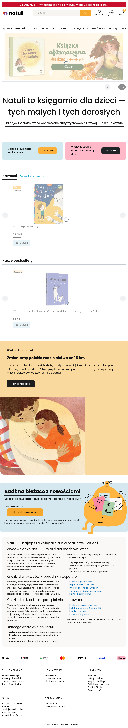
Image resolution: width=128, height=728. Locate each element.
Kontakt (92, 675)
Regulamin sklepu (97, 681)
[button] (85, 13)
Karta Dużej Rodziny (12, 684)
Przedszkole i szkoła (78, 611)
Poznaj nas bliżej (21, 384)
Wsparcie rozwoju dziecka (81, 585)
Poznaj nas (7, 706)
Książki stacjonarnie (12, 703)
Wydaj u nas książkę (12, 709)
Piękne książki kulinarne (80, 594)
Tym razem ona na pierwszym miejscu (61, 5)
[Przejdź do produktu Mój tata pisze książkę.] (48, 204)
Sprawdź (48, 150)
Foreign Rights (95, 687)
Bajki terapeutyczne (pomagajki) (85, 608)
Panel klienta (51, 675)
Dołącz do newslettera (25, 512)
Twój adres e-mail (13, 506)
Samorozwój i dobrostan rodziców (85, 591)
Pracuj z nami (9, 712)
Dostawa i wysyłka (11, 675)
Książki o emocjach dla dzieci (83, 605)
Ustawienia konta (54, 678)
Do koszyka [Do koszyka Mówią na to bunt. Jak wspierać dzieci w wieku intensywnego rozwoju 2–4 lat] (21, 324)
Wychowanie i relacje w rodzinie (84, 588)
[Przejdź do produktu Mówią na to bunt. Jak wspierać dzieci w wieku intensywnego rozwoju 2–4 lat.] (57, 289)
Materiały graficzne (12, 715)
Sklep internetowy (61, 724)
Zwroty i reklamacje (12, 681)
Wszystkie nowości (32, 176)
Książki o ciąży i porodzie (81, 581)
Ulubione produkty (54, 681)
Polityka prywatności (98, 684)
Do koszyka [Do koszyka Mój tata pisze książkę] (21, 242)
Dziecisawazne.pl (54, 706)
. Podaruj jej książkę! (96, 5)
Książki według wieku (79, 614)
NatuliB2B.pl (51, 703)
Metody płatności (11, 678)
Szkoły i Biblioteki (96, 678)
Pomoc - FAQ (95, 690)
